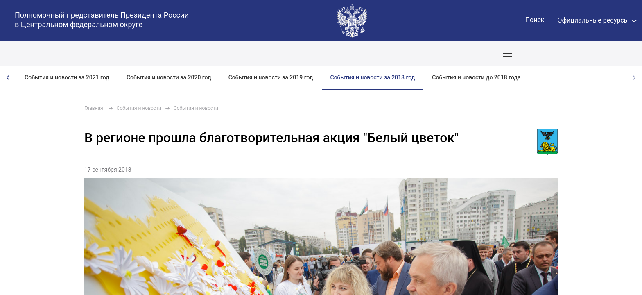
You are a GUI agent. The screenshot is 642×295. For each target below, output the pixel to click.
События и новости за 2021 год (67, 77)
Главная (93, 108)
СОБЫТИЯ (106, 53)
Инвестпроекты (345, 53)
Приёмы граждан (467, 53)
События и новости (139, 108)
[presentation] (8, 78)
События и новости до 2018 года (476, 77)
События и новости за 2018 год (372, 77)
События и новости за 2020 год (169, 77)
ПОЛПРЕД (65, 53)
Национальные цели (160, 53)
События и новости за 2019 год (270, 77)
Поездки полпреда (405, 53)
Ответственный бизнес (280, 53)
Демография (218, 53)
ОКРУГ (30, 53)
